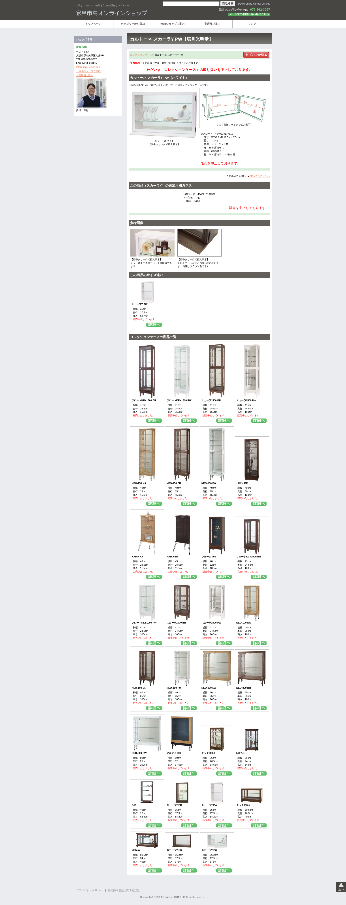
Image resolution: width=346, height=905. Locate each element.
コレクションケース (141, 54)
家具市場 (129, 13)
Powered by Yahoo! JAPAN (254, 3)
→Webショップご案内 (88, 71)
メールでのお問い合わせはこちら (249, 14)
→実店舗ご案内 (84, 75)
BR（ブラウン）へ (259, 176)
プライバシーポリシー (89, 890)
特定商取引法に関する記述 (124, 890)
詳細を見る (154, 325)
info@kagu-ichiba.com (88, 67)
